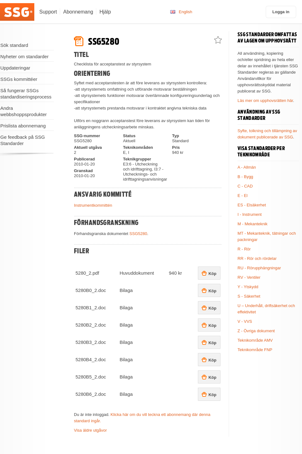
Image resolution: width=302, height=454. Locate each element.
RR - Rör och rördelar (257, 258)
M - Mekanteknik (252, 223)
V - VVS (245, 321)
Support (48, 11)
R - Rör (244, 249)
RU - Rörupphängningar (259, 268)
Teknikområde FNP (255, 349)
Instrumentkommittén (93, 205)
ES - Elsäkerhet (252, 205)
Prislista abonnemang (23, 125)
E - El (243, 195)
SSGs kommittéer (18, 79)
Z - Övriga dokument (256, 330)
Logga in (280, 11)
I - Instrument (250, 214)
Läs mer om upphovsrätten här (265, 100)
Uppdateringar (15, 67)
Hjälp (105, 11)
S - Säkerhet (249, 296)
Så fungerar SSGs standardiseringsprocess (26, 93)
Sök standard (14, 45)
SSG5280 (138, 233)
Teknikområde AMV (255, 340)
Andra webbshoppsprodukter (23, 111)
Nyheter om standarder (24, 56)
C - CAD (245, 186)
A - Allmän (247, 167)
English (185, 11)
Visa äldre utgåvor (90, 430)
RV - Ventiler (249, 277)
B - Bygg (245, 176)
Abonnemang (78, 11)
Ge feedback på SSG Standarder (22, 140)
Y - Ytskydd (248, 286)
